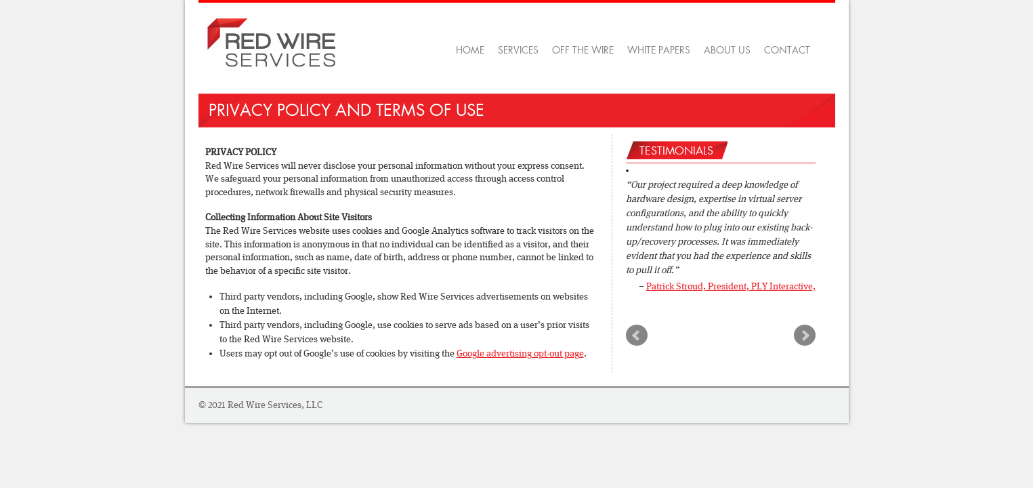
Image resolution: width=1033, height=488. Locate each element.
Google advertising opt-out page (520, 353)
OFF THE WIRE (583, 50)
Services (518, 50)
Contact (787, 50)
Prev (637, 335)
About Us (727, 50)
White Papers (658, 50)
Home (470, 50)
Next (805, 335)
